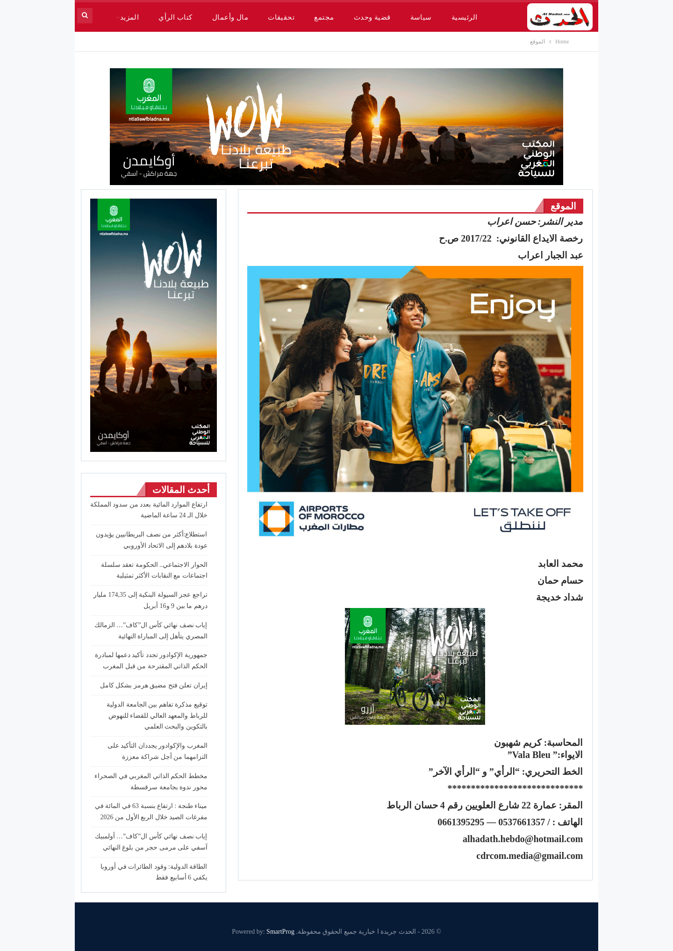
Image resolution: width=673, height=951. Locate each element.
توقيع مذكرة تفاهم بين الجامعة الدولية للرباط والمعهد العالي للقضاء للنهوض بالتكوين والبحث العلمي (157, 715)
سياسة (421, 17)
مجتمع (324, 17)
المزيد (129, 17)
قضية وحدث (372, 17)
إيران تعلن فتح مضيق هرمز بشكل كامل (154, 685)
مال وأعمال (230, 17)
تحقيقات (281, 17)
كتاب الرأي (175, 17)
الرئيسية (464, 17)
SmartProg (280, 931)
